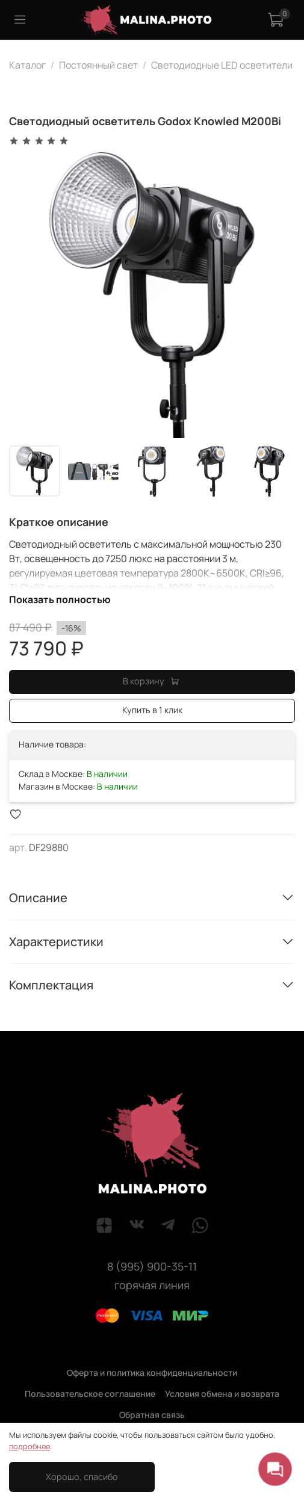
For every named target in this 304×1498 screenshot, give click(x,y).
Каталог (27, 65)
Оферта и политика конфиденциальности (152, 1372)
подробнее (29, 1446)
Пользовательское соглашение (90, 1393)
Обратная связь (152, 1414)
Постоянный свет (98, 65)
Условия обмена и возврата (222, 1393)
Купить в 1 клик (152, 710)
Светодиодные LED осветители (222, 65)
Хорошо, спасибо (82, 1476)
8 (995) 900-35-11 (152, 1266)
